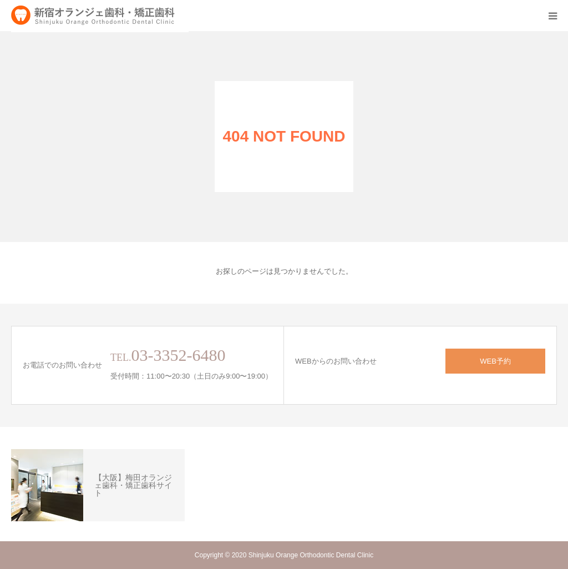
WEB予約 (495, 361)
